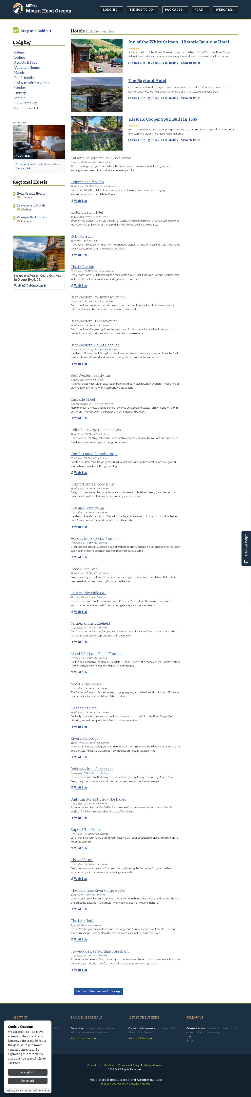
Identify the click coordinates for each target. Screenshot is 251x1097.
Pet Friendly (24, 77)
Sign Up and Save (83, 1038)
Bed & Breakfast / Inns (31, 83)
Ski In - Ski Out (26, 108)
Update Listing (104, 162)
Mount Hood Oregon (48, 11)
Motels (19, 98)
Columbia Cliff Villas (87, 182)
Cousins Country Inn (87, 508)
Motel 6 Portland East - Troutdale (98, 653)
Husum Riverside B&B (88, 593)
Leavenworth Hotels (31, 205)
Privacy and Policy (128, 1065)
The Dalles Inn (82, 266)
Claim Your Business (103, 301)
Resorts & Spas (25, 62)
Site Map (109, 1065)
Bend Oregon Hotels (31, 193)
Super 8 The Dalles (86, 829)
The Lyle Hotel (82, 920)
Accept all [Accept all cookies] (28, 1072)
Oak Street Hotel (84, 708)
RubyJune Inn (82, 236)
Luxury (20, 93)
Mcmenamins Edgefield (90, 623)
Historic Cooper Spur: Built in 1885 (162, 119)
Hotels (19, 72)
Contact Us (93, 1065)
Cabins (19, 52)
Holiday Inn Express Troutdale (96, 538)
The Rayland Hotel (147, 80)
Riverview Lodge (85, 738)
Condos (20, 88)
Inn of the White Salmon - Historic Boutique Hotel (178, 41)
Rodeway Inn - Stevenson (92, 768)
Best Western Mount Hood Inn (95, 345)
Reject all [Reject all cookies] (27, 1081)
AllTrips (31, 5)
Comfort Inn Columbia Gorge (94, 453)
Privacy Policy (15, 1090)
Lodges (19, 57)
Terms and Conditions (37, 1090)
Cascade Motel (83, 399)
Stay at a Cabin (36, 30)
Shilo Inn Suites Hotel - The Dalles (98, 799)
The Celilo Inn (82, 859)
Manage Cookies (153, 1065)
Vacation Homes (27, 67)
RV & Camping (25, 103)
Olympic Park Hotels (32, 217)
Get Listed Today (140, 1038)
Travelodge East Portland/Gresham (100, 951)
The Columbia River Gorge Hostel (98, 890)
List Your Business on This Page (98, 991)
